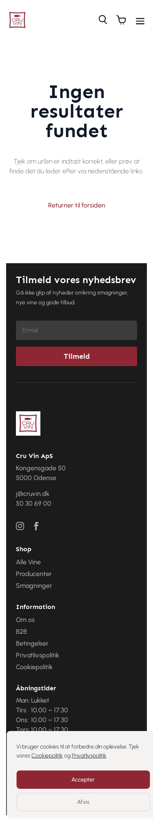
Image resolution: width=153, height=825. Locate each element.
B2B (21, 631)
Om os (25, 620)
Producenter (34, 574)
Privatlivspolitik (89, 755)
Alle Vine (28, 562)
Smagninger (34, 585)
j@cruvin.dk (32, 494)
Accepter (83, 779)
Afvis (83, 802)
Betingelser (32, 643)
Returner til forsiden (76, 205)
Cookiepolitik (47, 755)
